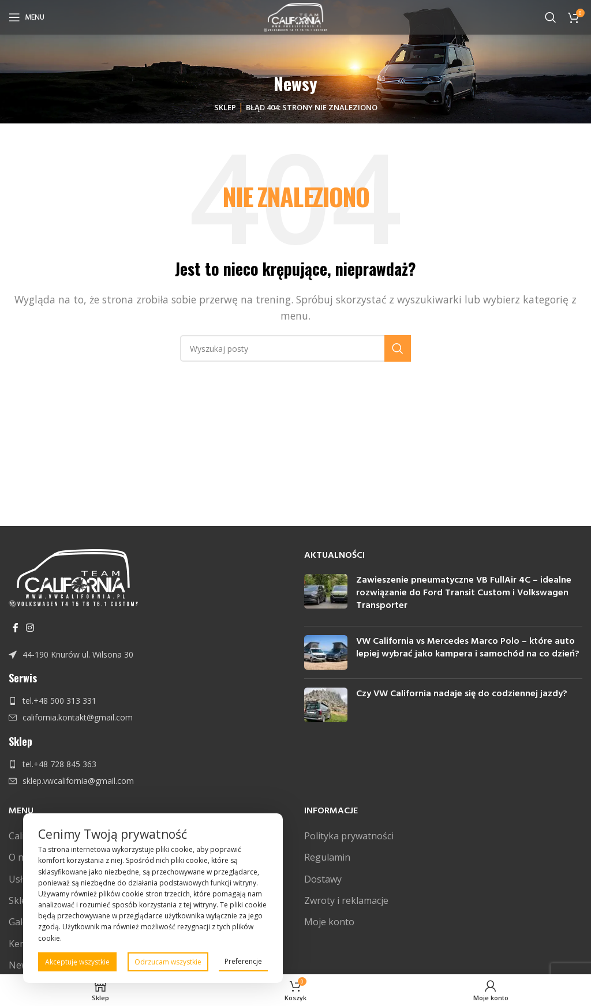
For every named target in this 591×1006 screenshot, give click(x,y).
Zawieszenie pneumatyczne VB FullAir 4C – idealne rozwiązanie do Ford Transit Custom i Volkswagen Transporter (463, 593)
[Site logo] (296, 16)
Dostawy (323, 879)
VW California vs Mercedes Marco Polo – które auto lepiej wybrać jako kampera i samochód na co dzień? (467, 648)
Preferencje (243, 961)
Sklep (225, 107)
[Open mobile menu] (26, 17)
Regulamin (327, 857)
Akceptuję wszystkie (77, 962)
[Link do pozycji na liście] (148, 654)
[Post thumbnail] (325, 595)
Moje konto (329, 921)
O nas (21, 857)
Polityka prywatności (349, 835)
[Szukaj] (550, 17)
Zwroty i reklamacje (346, 900)
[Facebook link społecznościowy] (15, 627)
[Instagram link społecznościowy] (30, 627)
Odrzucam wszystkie (167, 962)
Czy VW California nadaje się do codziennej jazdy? (461, 693)
